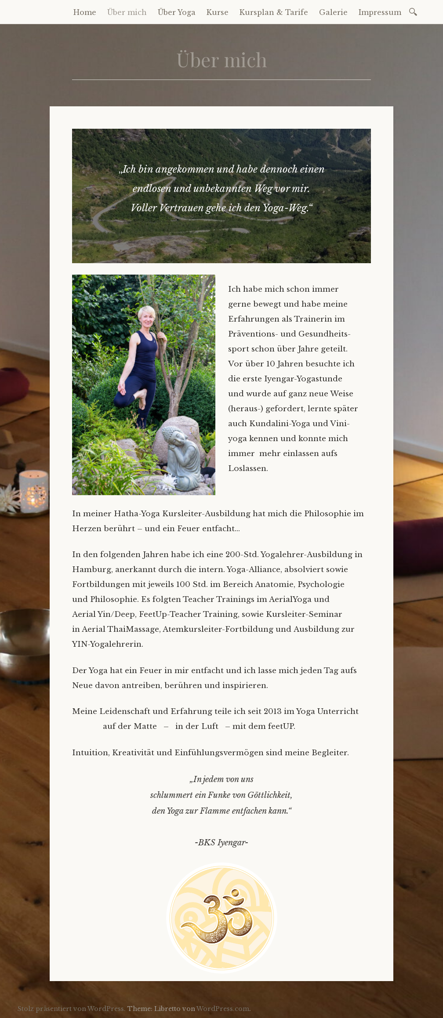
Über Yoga (177, 12)
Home (84, 12)
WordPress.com (222, 1009)
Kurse (218, 12)
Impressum (380, 12)
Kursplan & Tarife (274, 12)
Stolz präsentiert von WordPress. (72, 1009)
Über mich (127, 12)
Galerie (333, 12)
